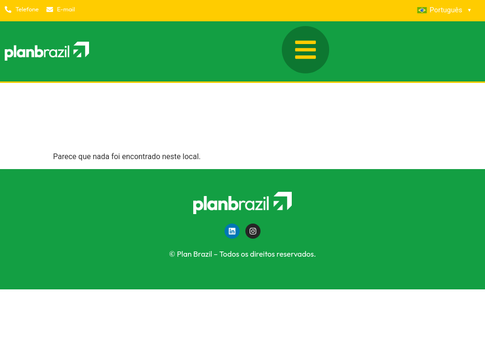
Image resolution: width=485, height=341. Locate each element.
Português (444, 10)
